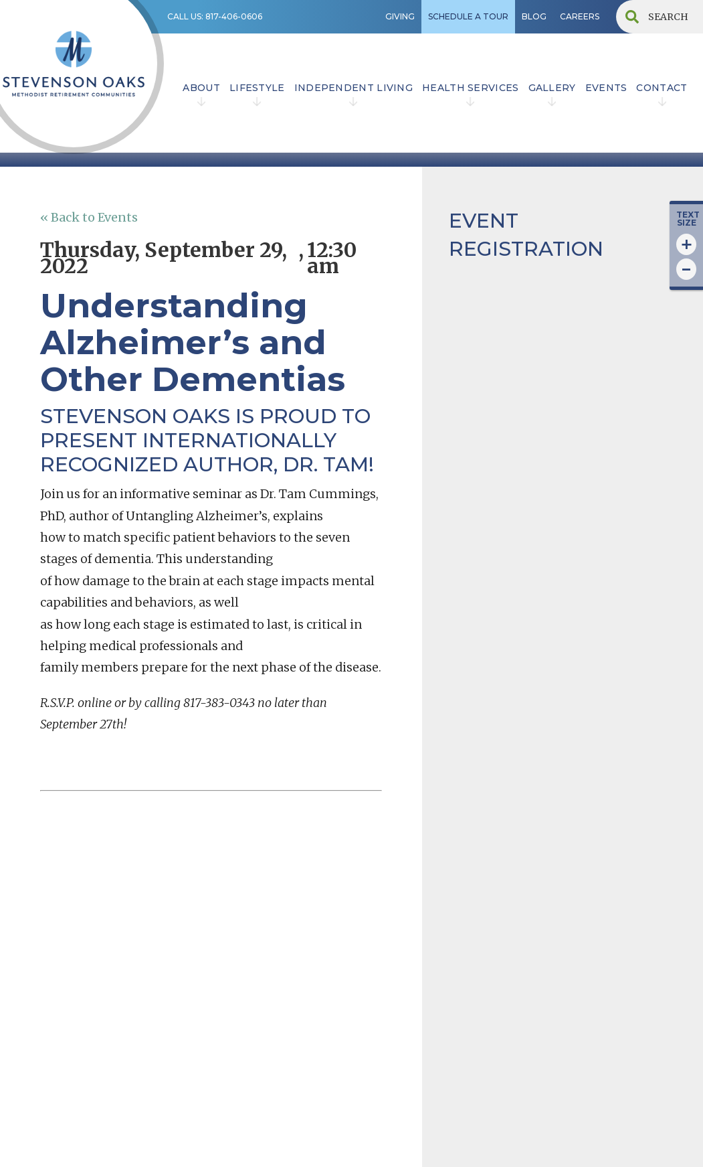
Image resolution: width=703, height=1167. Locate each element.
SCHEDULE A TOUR (468, 16)
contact (661, 88)
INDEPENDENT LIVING (353, 88)
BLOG (534, 16)
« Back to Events (89, 217)
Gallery (552, 88)
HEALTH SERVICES (470, 88)
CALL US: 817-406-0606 (214, 16)
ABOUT (201, 88)
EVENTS (606, 88)
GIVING (400, 16)
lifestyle (257, 88)
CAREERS (579, 16)
